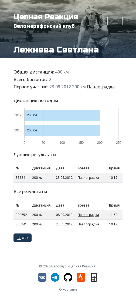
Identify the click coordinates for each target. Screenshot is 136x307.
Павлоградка (101, 87)
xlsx (22, 237)
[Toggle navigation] (115, 21)
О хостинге (68, 289)
